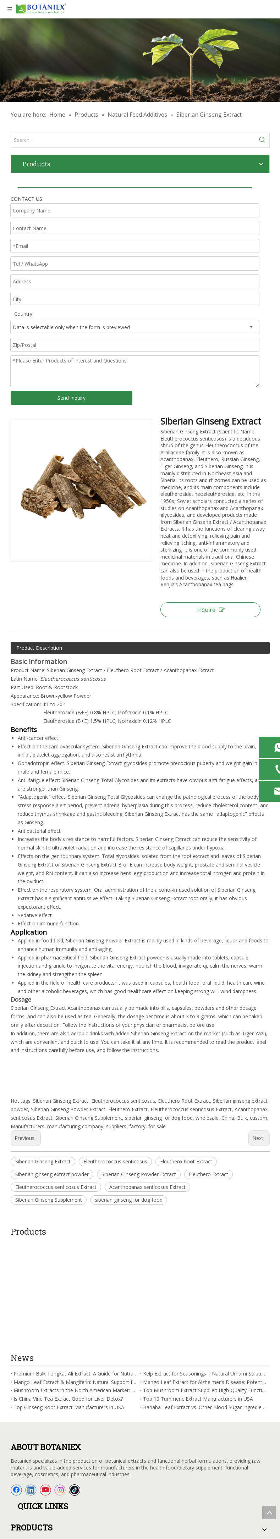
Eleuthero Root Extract (186, 1161)
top (269, 1512)
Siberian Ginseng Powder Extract (138, 1174)
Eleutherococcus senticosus (115, 1161)
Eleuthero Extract (208, 1174)
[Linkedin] (31, 1385)
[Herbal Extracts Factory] (140, 60)
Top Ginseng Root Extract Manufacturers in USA (68, 1302)
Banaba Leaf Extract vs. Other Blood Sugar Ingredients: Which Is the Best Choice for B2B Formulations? (205, 1302)
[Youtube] (45, 1385)
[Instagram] (60, 1385)
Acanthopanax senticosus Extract (147, 1187)
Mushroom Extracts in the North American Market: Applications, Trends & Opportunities (75, 1285)
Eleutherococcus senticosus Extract (56, 1187)
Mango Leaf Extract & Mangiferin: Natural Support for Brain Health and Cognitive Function (75, 1276)
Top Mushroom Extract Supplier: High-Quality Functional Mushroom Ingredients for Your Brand (205, 1285)
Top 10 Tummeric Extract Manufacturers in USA (198, 1293)
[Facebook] (16, 1385)
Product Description (39, 647)
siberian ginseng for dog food (129, 1199)
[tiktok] (74, 1385)
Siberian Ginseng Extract (43, 1161)
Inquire (210, 610)
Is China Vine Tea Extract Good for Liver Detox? (68, 1293)
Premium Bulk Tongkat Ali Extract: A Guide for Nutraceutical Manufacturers (75, 1268)
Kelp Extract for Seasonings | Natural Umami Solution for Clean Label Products (205, 1268)
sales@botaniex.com (46, 1498)
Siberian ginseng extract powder (52, 1174)
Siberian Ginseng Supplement (48, 1199)
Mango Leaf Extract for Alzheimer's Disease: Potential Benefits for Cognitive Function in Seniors (205, 1276)
